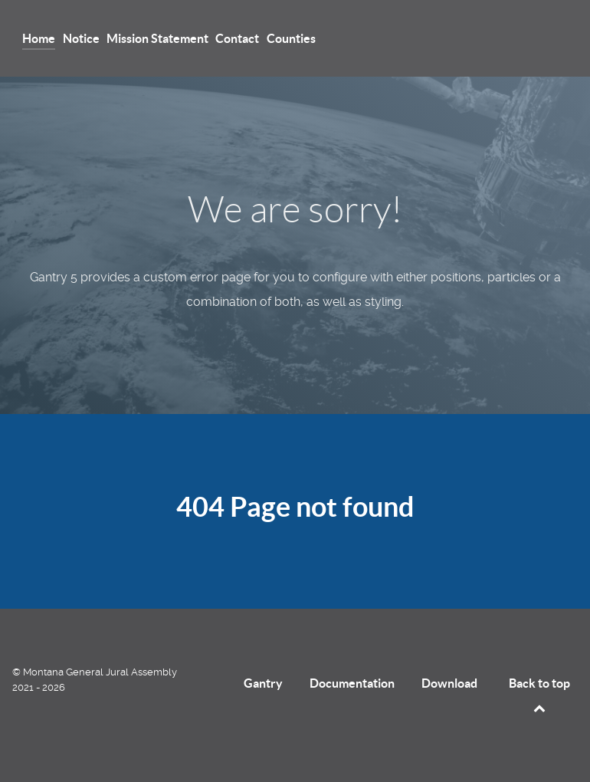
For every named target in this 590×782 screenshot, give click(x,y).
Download (449, 683)
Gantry (263, 683)
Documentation (352, 683)
